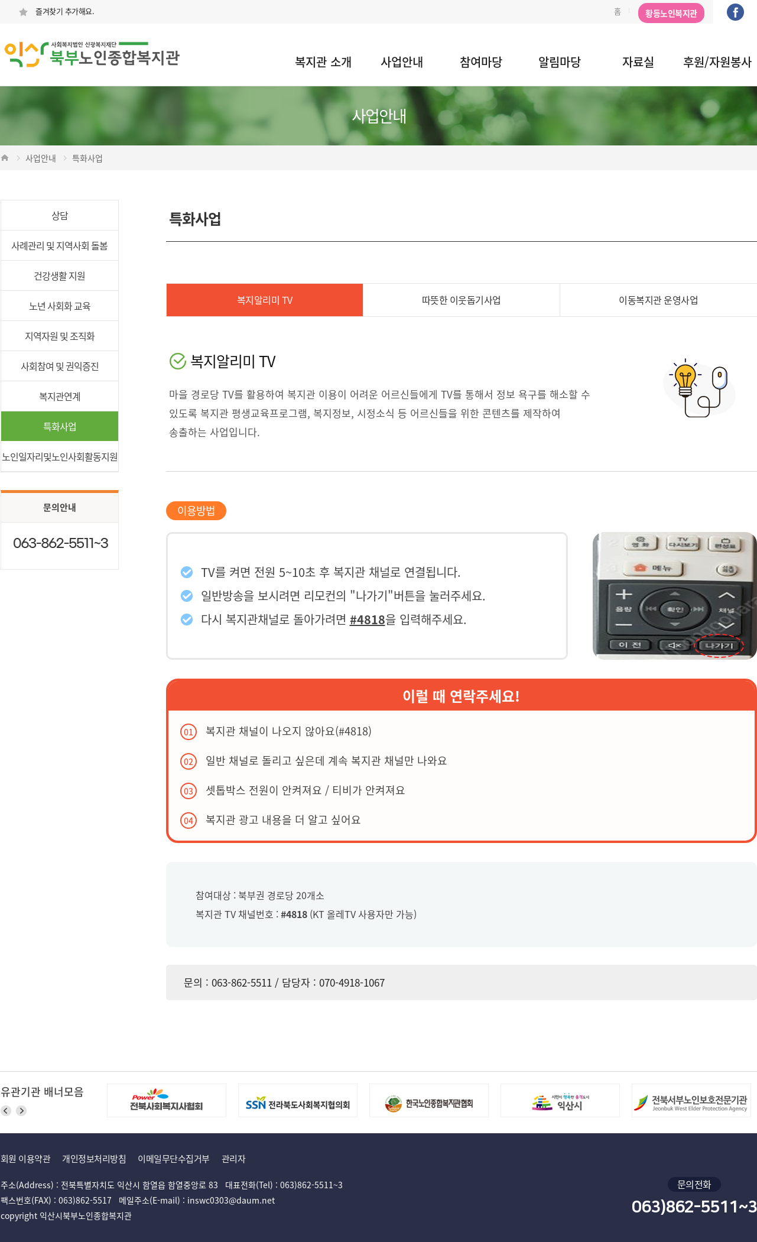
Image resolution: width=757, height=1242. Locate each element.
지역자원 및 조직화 (60, 336)
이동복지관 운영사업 (658, 300)
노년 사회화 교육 (59, 306)
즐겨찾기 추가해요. (56, 11)
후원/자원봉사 (717, 61)
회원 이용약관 (26, 1158)
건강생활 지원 (59, 275)
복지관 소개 (323, 61)
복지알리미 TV (265, 300)
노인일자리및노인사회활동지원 (60, 456)
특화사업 (59, 426)
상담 (59, 215)
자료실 (638, 61)
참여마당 (481, 61)
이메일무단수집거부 (174, 1158)
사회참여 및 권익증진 (60, 366)
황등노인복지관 (671, 13)
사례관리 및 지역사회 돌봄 (59, 245)
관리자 (234, 1158)
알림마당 (559, 61)
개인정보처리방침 (94, 1158)
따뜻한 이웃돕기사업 (461, 300)
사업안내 (402, 61)
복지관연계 (59, 396)
